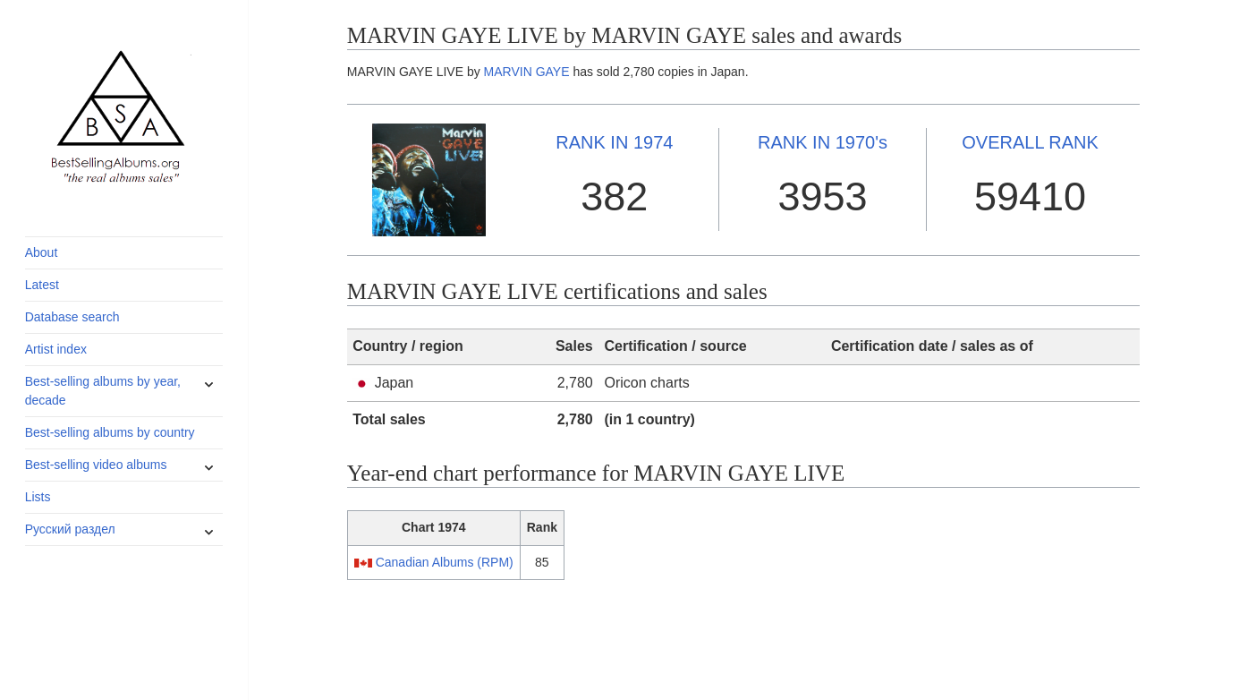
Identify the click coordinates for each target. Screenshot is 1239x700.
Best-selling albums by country (110, 432)
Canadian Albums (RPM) (444, 562)
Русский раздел (70, 529)
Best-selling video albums (96, 464)
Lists (38, 497)
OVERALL (1030, 142)
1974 (614, 142)
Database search (72, 317)
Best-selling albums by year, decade (103, 390)
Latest (42, 284)
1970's (822, 142)
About (41, 252)
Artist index (56, 349)
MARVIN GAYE (527, 71)
